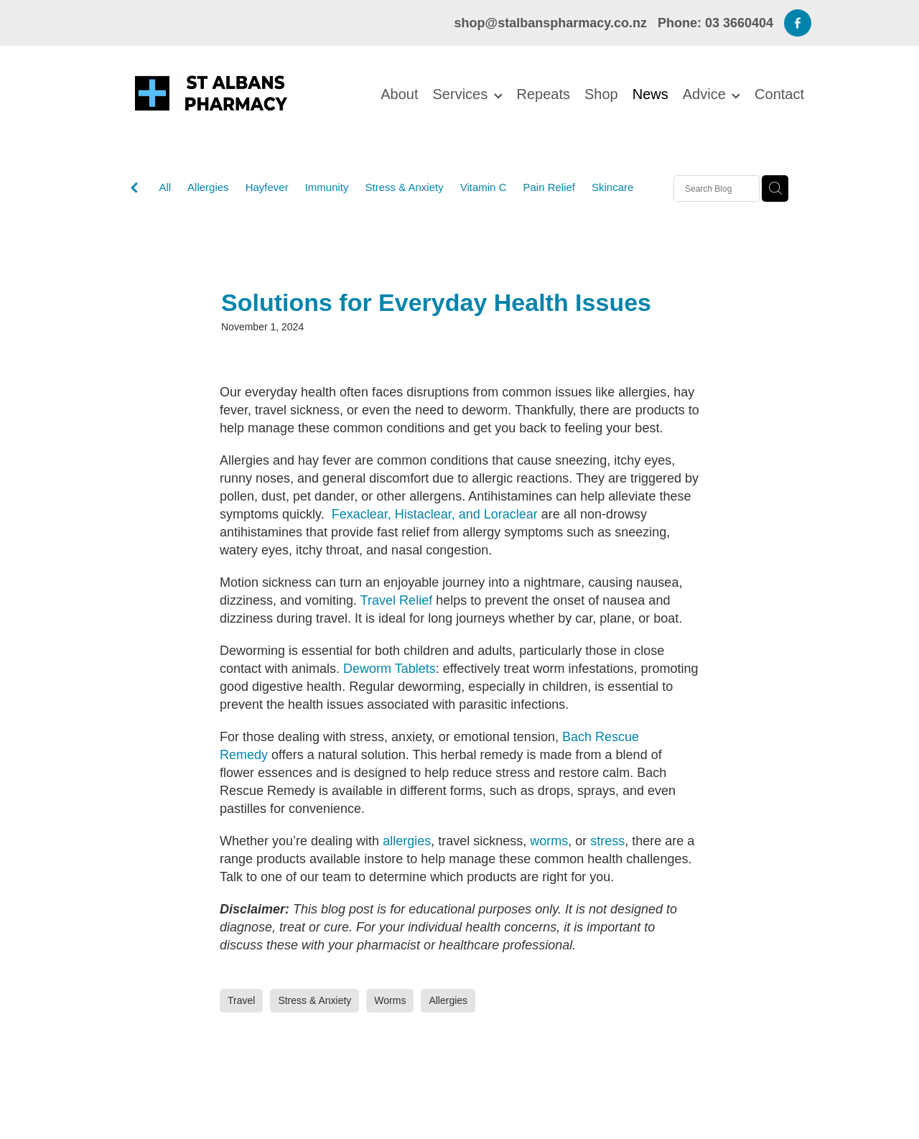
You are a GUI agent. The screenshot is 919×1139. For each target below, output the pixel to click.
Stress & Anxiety (404, 187)
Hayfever (267, 187)
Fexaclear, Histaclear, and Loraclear (435, 514)
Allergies (208, 187)
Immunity (327, 187)
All (165, 187)
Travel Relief (396, 600)
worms (549, 841)
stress (607, 841)
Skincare (612, 187)
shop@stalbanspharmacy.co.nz (550, 23)
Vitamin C (483, 187)
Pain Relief (549, 187)
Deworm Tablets (389, 668)
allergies (407, 841)
